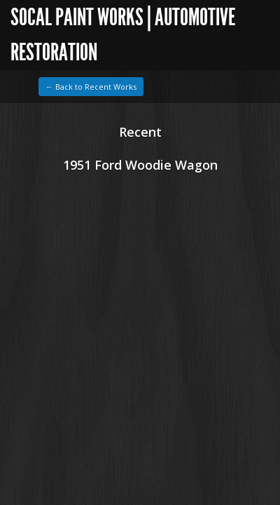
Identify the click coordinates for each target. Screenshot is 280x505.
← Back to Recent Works (91, 86)
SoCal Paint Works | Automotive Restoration (122, 35)
